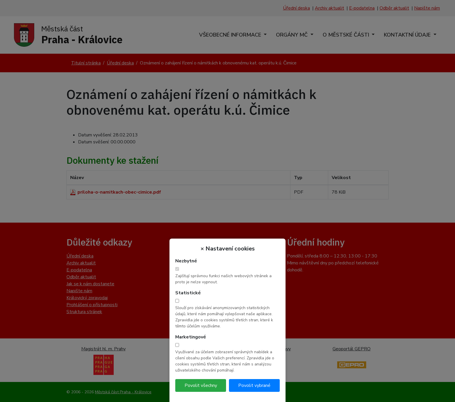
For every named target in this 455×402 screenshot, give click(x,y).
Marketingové (190, 337)
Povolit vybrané (254, 385)
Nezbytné (186, 261)
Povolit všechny (201, 385)
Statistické (188, 293)
